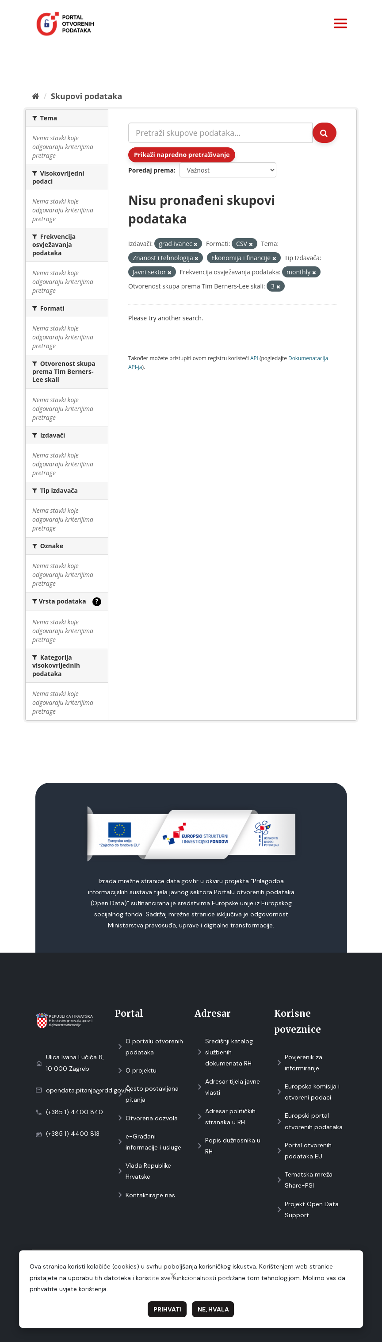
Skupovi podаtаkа (86, 96)
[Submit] (324, 133)
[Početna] (35, 96)
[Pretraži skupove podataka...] (220, 133)
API (254, 357)
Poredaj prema (151, 170)
